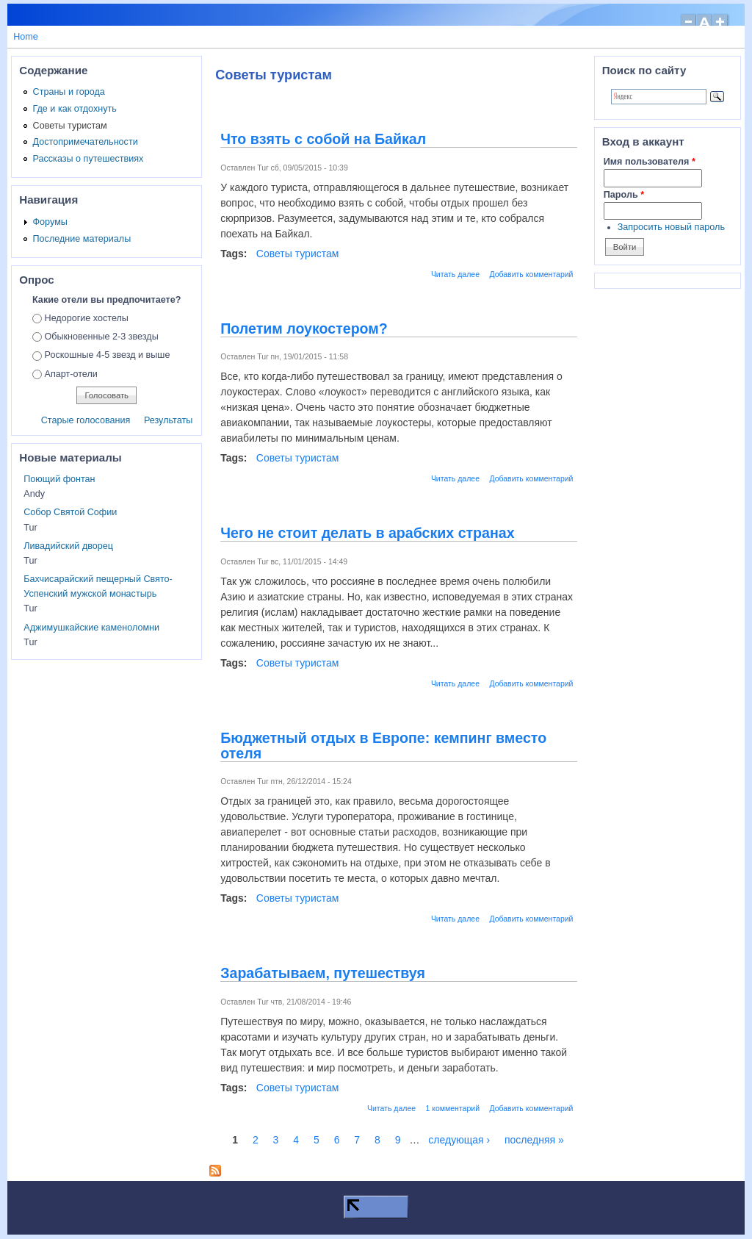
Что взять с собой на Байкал (323, 139)
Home (25, 37)
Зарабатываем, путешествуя (322, 973)
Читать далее (455, 274)
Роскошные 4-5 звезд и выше (107, 355)
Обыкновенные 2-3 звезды (102, 336)
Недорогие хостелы (87, 318)
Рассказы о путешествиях (88, 159)
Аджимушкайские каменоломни (91, 627)
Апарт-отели (71, 374)
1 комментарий (453, 1108)
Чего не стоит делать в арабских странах (367, 533)
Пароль (624, 195)
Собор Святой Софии (70, 512)
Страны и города (69, 92)
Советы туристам (297, 253)
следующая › (459, 1140)
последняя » (534, 1140)
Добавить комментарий (531, 274)
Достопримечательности (85, 142)
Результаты (168, 420)
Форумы (50, 222)
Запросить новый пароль (671, 227)
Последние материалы (82, 239)
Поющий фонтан (59, 479)
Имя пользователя (649, 162)
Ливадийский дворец (68, 546)
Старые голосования (86, 420)
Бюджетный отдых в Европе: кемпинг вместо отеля (383, 745)
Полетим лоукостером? (304, 328)
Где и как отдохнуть (75, 109)
